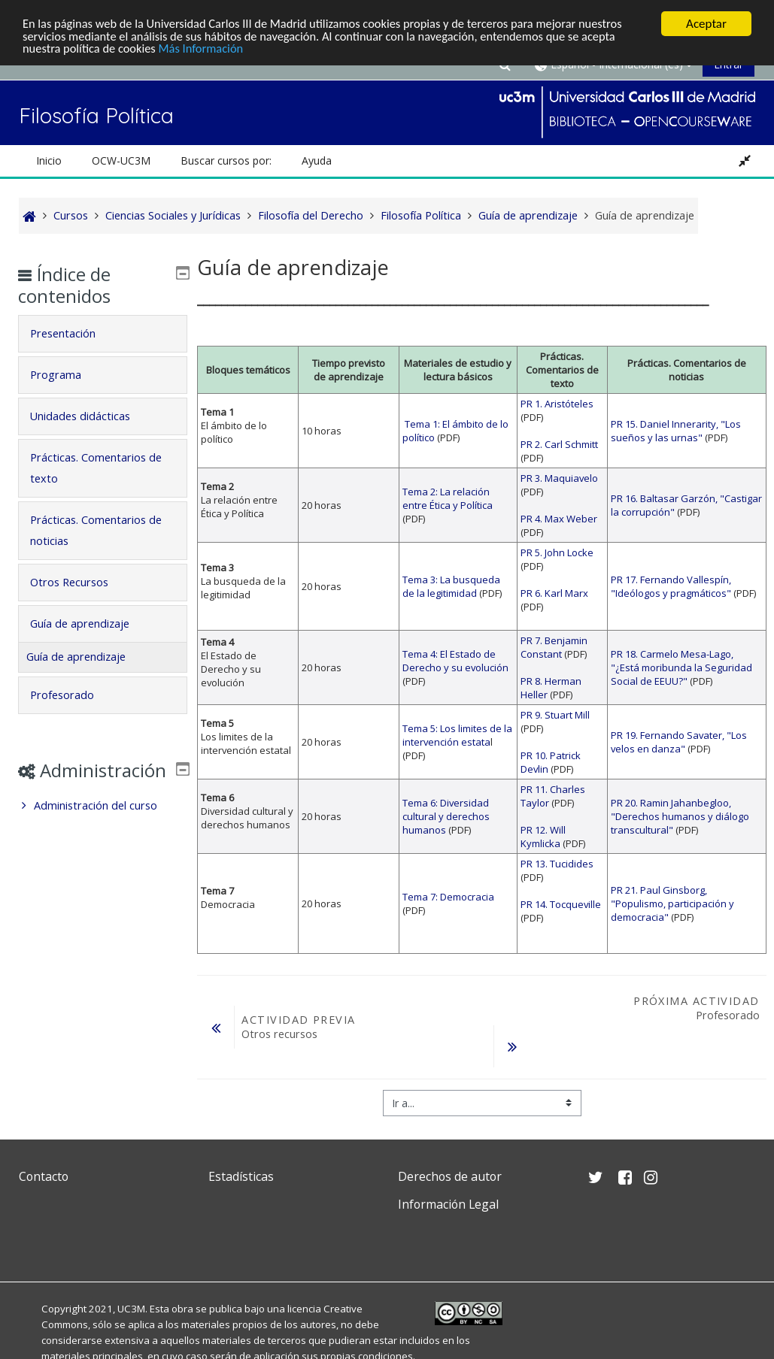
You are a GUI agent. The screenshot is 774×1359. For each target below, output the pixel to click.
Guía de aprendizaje (90, 623)
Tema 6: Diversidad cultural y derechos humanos (446, 816)
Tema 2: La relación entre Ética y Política (447, 498)
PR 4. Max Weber (559, 518)
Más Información (207, 50)
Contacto (43, 1176)
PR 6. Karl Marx (554, 593)
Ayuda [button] (317, 160)
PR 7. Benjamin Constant (554, 647)
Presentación (73, 333)
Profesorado (73, 695)
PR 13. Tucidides (557, 863)
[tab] (102, 334)
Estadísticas (241, 1176)
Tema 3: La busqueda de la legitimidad (451, 586)
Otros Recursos (80, 582)
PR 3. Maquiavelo (559, 478)
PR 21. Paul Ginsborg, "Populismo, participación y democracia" (672, 903)
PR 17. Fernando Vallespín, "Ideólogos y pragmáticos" (671, 586)
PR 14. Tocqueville (561, 904)
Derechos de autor (450, 1176)
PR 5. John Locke (557, 552)
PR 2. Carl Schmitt (559, 444)
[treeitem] (103, 827)
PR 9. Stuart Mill (555, 715)
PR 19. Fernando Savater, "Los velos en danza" (679, 741)
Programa (66, 375)
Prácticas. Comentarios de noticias (98, 530)
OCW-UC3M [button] (121, 160)
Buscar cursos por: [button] (226, 160)
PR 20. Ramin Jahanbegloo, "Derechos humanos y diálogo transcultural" (680, 816)
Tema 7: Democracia (448, 896)
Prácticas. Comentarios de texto (98, 468)
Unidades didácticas (91, 416)
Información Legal (448, 1204)
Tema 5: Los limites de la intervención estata (457, 735)
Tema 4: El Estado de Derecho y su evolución (455, 660)
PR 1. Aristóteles (557, 403)
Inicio (49, 160)
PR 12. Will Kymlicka (543, 836)
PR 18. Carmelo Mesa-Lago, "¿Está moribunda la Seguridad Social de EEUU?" (681, 667)
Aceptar (706, 24)
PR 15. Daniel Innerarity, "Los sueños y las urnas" (676, 430)
